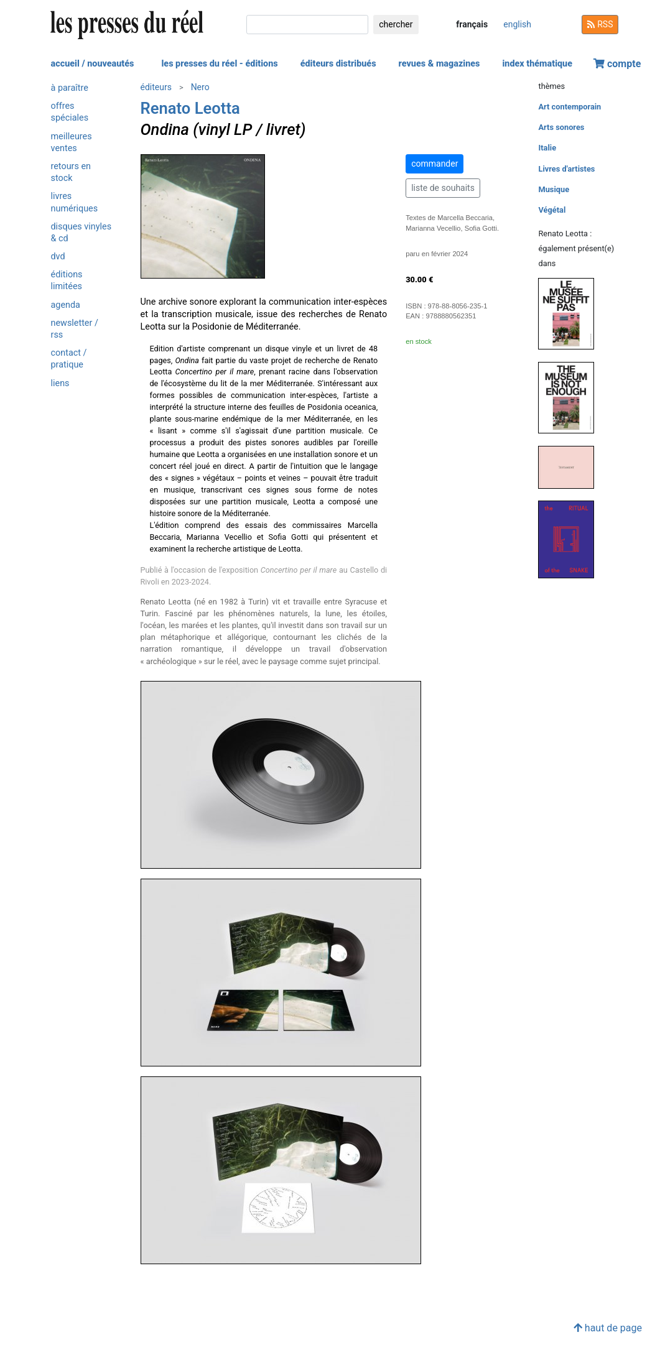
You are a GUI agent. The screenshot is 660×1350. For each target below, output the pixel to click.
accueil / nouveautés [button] (92, 63)
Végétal (551, 210)
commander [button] (434, 164)
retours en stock (71, 172)
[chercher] (307, 24)
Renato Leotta (190, 108)
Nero (200, 87)
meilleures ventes (71, 142)
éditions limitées (67, 280)
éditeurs (156, 87)
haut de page (608, 1328)
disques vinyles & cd (81, 232)
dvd (58, 256)
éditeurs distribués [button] (338, 63)
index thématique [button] (537, 63)
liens (60, 383)
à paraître (69, 88)
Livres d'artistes (566, 168)
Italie (547, 147)
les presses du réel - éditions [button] (219, 63)
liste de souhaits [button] (443, 188)
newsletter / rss (74, 329)
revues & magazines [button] (439, 63)
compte (617, 64)
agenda (65, 305)
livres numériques (74, 202)
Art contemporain (569, 106)
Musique (553, 189)
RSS (600, 24)
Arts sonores (561, 127)
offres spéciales (70, 112)
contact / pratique (69, 359)
